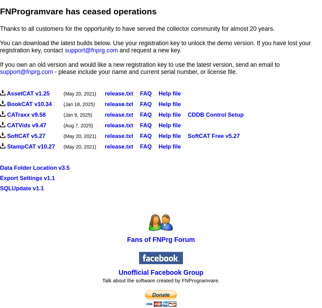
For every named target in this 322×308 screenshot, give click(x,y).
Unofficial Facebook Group (161, 272)
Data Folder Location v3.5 (35, 168)
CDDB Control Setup (216, 115)
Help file (170, 93)
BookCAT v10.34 (29, 104)
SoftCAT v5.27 (26, 136)
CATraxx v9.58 (26, 115)
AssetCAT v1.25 (28, 93)
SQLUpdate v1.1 (22, 188)
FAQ (146, 104)
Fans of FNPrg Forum (161, 239)
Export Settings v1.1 (27, 178)
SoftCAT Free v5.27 (214, 136)
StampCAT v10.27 (31, 146)
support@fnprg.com (91, 50)
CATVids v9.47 (27, 125)
